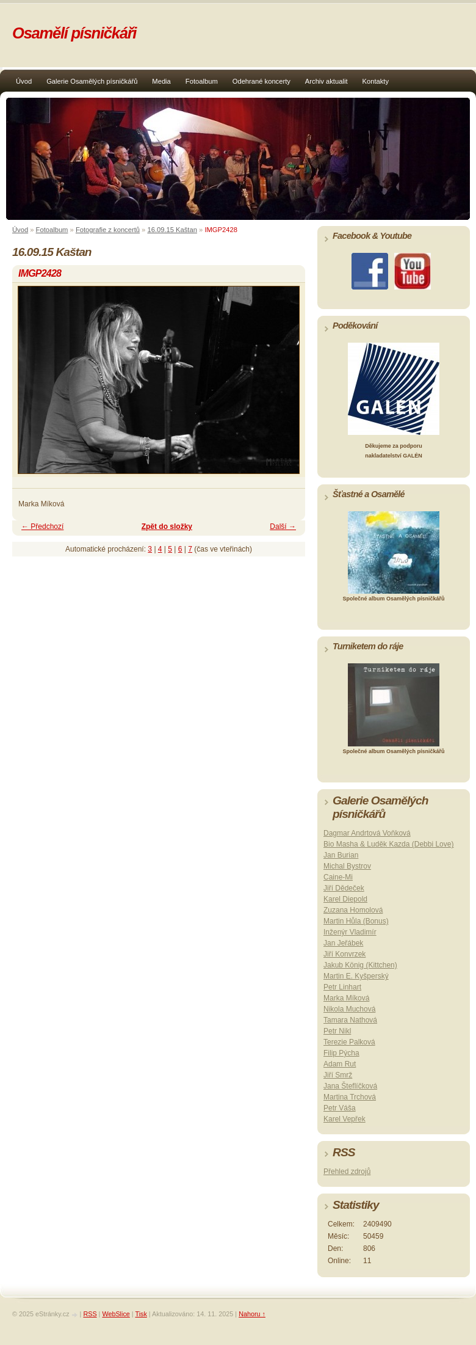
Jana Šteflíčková (350, 1086)
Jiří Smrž (337, 1075)
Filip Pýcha (341, 1053)
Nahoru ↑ (252, 1314)
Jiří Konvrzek (344, 954)
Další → (283, 526)
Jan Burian (340, 855)
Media (161, 81)
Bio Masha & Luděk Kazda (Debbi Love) (388, 844)
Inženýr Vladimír (350, 932)
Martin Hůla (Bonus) (356, 921)
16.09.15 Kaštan (172, 229)
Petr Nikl (337, 1031)
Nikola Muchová (349, 1009)
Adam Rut (339, 1064)
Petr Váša (339, 1108)
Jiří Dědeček (343, 888)
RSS (89, 1314)
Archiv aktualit (326, 81)
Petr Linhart (342, 987)
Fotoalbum (202, 81)
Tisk (140, 1314)
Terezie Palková (349, 1042)
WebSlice (115, 1314)
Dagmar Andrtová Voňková (367, 833)
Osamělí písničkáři (74, 33)
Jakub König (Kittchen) (360, 965)
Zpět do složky (167, 526)
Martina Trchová (349, 1097)
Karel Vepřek (344, 1119)
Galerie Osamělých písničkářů (91, 81)
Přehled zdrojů (346, 1171)
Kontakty (375, 81)
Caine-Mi (338, 877)
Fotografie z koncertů (108, 229)
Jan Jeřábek (343, 943)
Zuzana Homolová (353, 910)
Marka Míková (346, 998)
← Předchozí (42, 526)
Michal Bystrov (347, 866)
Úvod (24, 81)
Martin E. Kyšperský (356, 976)
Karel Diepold (345, 899)
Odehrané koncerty (261, 81)
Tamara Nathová (350, 1020)
